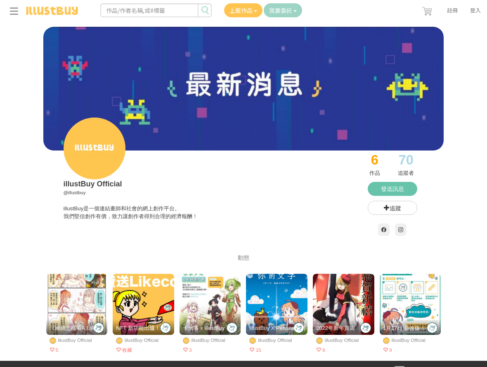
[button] (428, 9)
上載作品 (243, 10)
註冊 (452, 10)
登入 (475, 10)
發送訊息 (392, 189)
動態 (243, 257)
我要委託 (283, 10)
